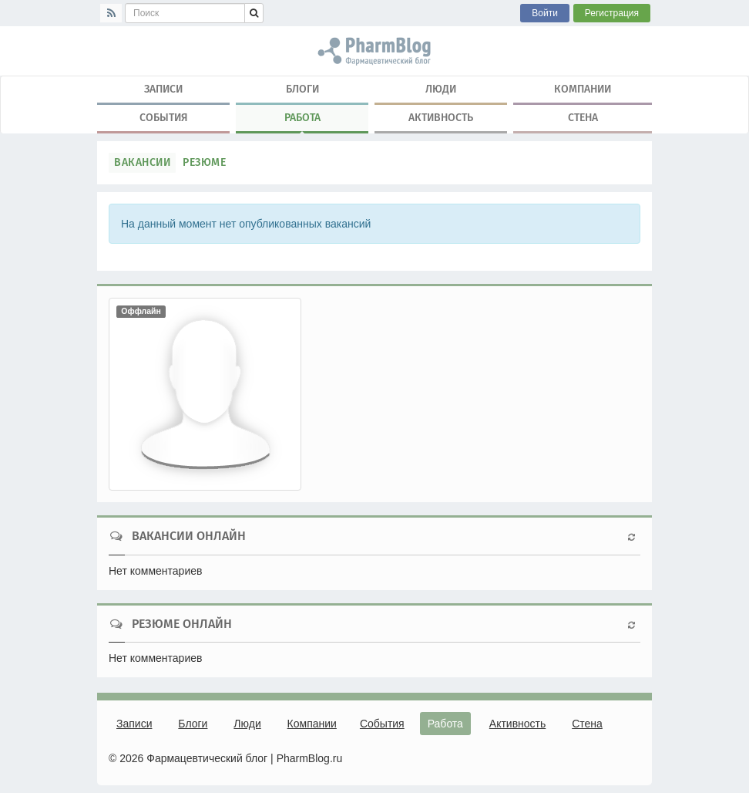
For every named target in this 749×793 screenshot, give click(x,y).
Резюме (204, 162)
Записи (163, 89)
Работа (302, 121)
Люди (440, 89)
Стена (583, 117)
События (163, 117)
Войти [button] (545, 13)
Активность (440, 117)
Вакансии (142, 162)
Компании (582, 89)
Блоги (302, 89)
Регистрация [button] (612, 13)
